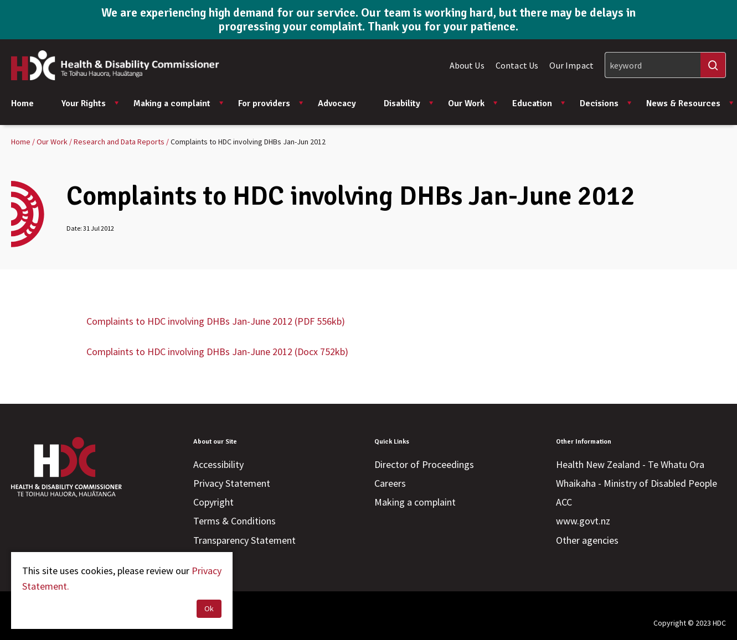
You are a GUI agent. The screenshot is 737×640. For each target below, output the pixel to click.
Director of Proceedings (424, 464)
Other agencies (587, 540)
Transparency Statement (244, 540)
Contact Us (517, 65)
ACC (564, 502)
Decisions (606, 103)
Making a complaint (178, 103)
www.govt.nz (583, 520)
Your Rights (90, 103)
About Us (467, 65)
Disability (409, 103)
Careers (390, 483)
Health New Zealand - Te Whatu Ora (630, 464)
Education (539, 103)
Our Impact (571, 65)
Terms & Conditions (234, 520)
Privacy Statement (231, 483)
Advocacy (337, 103)
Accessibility (218, 464)
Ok (209, 608)
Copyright (213, 502)
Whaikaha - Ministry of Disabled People (636, 483)
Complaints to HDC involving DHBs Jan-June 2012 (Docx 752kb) (217, 351)
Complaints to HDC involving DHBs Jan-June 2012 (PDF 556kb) (215, 321)
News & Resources (690, 103)
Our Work (473, 103)
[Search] (665, 65)
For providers (271, 103)
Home (22, 103)
